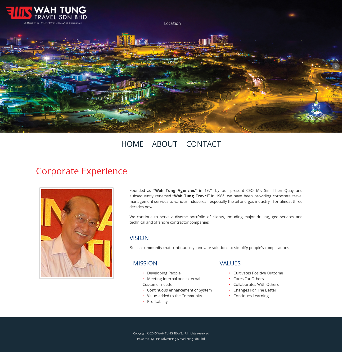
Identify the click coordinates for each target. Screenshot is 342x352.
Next (336, 66)
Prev (6, 66)
